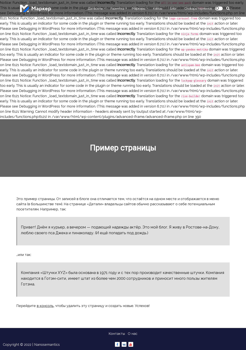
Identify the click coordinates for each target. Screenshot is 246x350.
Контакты (117, 334)
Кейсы (157, 8)
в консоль (45, 306)
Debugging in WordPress (39, 28)
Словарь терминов (198, 8)
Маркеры (138, 8)
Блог (173, 8)
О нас (132, 334)
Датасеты (95, 8)
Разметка (117, 8)
